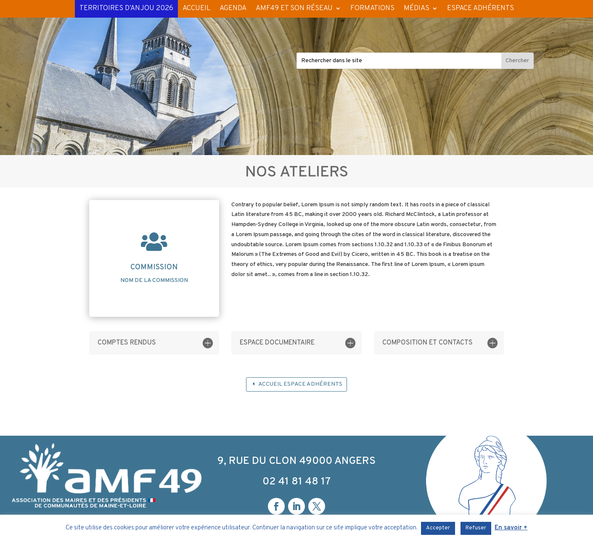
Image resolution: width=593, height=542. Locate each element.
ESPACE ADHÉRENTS (480, 8)
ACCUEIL (196, 8)
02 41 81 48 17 (296, 482)
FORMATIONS (372, 8)
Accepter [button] (438, 528)
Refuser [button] (476, 528)
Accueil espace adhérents (300, 384)
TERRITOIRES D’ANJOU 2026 (126, 8)
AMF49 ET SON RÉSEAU (294, 8)
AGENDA (233, 8)
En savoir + (511, 528)
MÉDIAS (416, 8)
